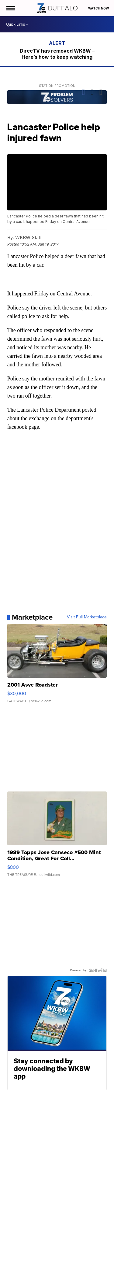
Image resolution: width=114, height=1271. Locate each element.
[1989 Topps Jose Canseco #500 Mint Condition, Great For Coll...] (57, 837)
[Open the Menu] (10, 8)
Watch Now (98, 8)
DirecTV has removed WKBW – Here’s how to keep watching (57, 54)
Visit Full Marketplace (87, 617)
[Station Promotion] (57, 97)
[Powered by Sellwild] (98, 970)
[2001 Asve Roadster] (57, 666)
